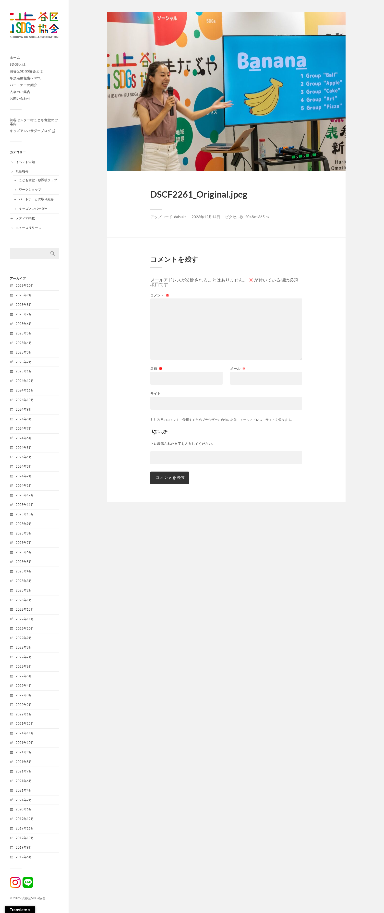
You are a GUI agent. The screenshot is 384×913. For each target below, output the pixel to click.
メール (238, 368)
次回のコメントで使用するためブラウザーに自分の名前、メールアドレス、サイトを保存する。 (225, 420)
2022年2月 (24, 705)
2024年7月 (24, 428)
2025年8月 (24, 305)
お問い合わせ (20, 98)
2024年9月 (24, 409)
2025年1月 (24, 371)
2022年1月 (24, 714)
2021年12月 (25, 723)
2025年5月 (24, 333)
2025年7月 (24, 314)
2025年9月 (24, 295)
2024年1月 (24, 485)
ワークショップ (30, 189)
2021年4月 (24, 790)
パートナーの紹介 (23, 85)
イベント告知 (25, 162)
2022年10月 (25, 628)
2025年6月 (24, 324)
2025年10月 (25, 285)
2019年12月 (25, 819)
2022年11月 (25, 619)
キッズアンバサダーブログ (33, 131)
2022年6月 (24, 666)
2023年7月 (24, 543)
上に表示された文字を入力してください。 (183, 443)
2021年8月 (24, 762)
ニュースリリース (28, 228)
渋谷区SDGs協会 (34, 898)
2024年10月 (25, 400)
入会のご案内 (20, 92)
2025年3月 (24, 352)
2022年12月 (25, 609)
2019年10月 (25, 838)
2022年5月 (24, 676)
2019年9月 (24, 847)
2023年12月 (25, 495)
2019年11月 (25, 828)
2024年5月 (24, 448)
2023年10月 (25, 514)
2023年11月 (25, 505)
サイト (155, 393)
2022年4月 (24, 686)
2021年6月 (24, 781)
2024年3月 (24, 466)
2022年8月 (24, 647)
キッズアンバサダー (33, 209)
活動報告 (22, 171)
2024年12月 (25, 381)
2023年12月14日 (206, 216)
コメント (159, 295)
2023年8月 (24, 533)
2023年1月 (24, 600)
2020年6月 (24, 809)
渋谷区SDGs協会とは (26, 71)
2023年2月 (24, 590)
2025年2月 (24, 362)
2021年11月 (25, 733)
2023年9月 (24, 524)
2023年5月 (24, 562)
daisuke (180, 216)
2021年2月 (24, 800)
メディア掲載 (25, 218)
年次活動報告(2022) (26, 78)
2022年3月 (24, 695)
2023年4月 (24, 571)
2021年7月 (24, 771)
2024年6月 (24, 438)
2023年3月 (24, 581)
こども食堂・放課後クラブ (38, 180)
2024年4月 (24, 457)
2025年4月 (24, 343)
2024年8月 (24, 419)
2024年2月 (24, 476)
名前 (156, 368)
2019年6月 (24, 857)
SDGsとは (18, 64)
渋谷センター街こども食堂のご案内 (34, 122)
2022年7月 (24, 657)
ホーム (15, 57)
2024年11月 (25, 390)
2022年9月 (24, 638)
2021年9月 (24, 752)
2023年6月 (24, 552)
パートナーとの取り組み (36, 199)
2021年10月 (25, 743)
